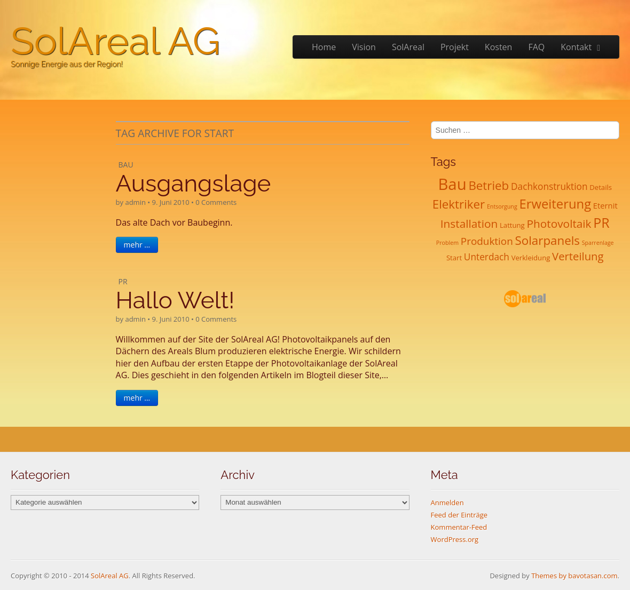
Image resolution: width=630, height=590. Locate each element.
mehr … (137, 245)
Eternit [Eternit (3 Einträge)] (605, 205)
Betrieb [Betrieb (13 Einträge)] (488, 185)
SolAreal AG (115, 40)
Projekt (454, 47)
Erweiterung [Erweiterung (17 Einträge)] (555, 203)
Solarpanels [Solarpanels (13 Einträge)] (547, 240)
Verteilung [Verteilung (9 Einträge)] (577, 256)
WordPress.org (455, 539)
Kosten (499, 47)
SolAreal (408, 47)
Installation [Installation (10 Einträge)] (469, 223)
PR (123, 281)
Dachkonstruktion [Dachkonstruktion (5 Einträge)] (549, 186)
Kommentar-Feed (459, 527)
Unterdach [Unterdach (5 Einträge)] (486, 257)
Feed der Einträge (459, 515)
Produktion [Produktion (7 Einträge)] (487, 241)
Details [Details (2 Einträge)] (600, 187)
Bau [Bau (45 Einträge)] (452, 184)
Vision (364, 47)
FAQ (536, 47)
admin (135, 202)
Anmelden (447, 502)
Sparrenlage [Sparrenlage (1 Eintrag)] (598, 242)
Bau (126, 165)
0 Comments (216, 202)
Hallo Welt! (175, 300)
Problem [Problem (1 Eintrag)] (447, 242)
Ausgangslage (193, 183)
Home (324, 47)
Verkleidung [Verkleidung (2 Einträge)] (530, 257)
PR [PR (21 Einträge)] (601, 222)
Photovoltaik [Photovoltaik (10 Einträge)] (558, 223)
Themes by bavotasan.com (574, 575)
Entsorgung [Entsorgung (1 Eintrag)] (502, 206)
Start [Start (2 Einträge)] (454, 257)
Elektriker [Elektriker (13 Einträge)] (458, 204)
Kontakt (576, 47)
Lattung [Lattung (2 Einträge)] (512, 225)
